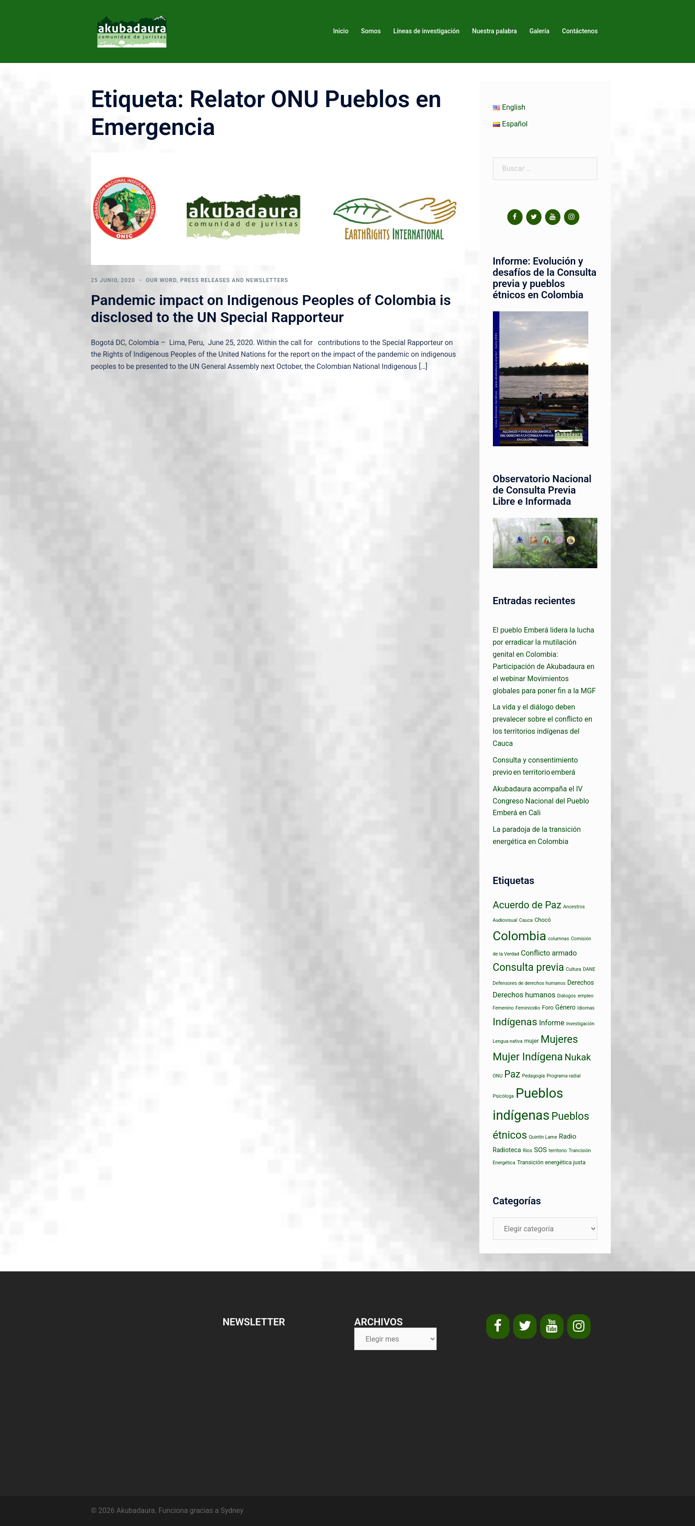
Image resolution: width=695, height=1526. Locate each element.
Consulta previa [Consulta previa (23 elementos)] (528, 967)
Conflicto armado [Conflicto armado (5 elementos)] (549, 953)
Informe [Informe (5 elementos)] (551, 1023)
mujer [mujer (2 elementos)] (531, 1040)
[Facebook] (515, 217)
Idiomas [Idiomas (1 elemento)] (586, 1008)
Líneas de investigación (426, 31)
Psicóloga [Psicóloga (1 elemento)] (503, 1096)
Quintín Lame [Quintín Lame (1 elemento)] (543, 1137)
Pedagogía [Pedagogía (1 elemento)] (533, 1076)
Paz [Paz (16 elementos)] (512, 1074)
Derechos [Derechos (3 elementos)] (580, 982)
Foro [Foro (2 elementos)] (548, 1007)
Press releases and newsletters (234, 280)
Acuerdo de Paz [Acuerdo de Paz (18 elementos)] (527, 905)
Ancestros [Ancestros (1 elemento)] (574, 907)
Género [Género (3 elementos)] (565, 1007)
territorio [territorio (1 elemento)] (558, 1150)
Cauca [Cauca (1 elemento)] (526, 920)
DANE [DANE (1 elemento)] (589, 969)
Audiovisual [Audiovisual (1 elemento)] (505, 920)
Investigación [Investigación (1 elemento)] (580, 1024)
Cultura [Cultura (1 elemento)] (573, 969)
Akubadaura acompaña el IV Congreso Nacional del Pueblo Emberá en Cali (541, 801)
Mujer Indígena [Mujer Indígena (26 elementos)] (528, 1056)
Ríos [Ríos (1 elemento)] (527, 1150)
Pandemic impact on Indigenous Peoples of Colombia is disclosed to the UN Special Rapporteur (271, 309)
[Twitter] (534, 217)
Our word (161, 280)
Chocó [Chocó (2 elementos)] (542, 919)
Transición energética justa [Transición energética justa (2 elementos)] (551, 1162)
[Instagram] (571, 217)
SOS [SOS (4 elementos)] (540, 1150)
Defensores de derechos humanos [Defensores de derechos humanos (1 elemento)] (529, 983)
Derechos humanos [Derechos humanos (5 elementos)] (524, 995)
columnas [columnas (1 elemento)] (558, 939)
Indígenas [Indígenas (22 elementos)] (515, 1022)
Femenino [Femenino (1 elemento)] (503, 1008)
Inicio (340, 31)
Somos (371, 31)
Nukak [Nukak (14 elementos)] (577, 1057)
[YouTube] (552, 217)
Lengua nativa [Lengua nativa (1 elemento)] (508, 1041)
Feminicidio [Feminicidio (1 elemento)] (527, 1008)
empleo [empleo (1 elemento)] (585, 996)
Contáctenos (580, 31)
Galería (539, 31)
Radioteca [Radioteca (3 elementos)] (507, 1149)
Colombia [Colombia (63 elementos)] (519, 936)
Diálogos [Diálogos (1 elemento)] (566, 996)
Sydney (232, 1510)
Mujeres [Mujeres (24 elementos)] (559, 1039)
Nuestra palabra (494, 31)
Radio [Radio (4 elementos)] (568, 1136)
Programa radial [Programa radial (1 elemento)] (563, 1076)
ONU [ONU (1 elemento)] (498, 1076)
